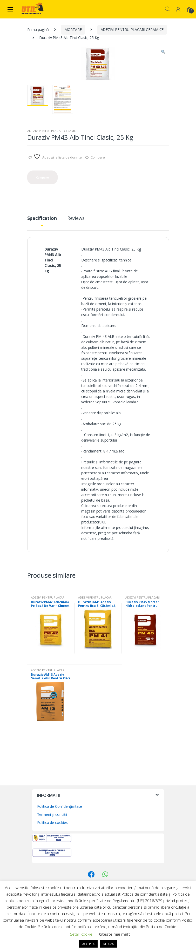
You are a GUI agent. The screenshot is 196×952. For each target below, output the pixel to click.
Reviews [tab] (76, 218)
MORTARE (73, 29)
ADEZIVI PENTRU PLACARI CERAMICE (132, 29)
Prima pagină (38, 29)
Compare (98, 157)
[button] (163, 52)
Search (167, 9)
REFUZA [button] (108, 944)
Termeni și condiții (52, 814)
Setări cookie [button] (81, 934)
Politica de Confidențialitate (59, 806)
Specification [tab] (42, 218)
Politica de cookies (52, 822)
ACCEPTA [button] (88, 944)
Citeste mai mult (114, 934)
